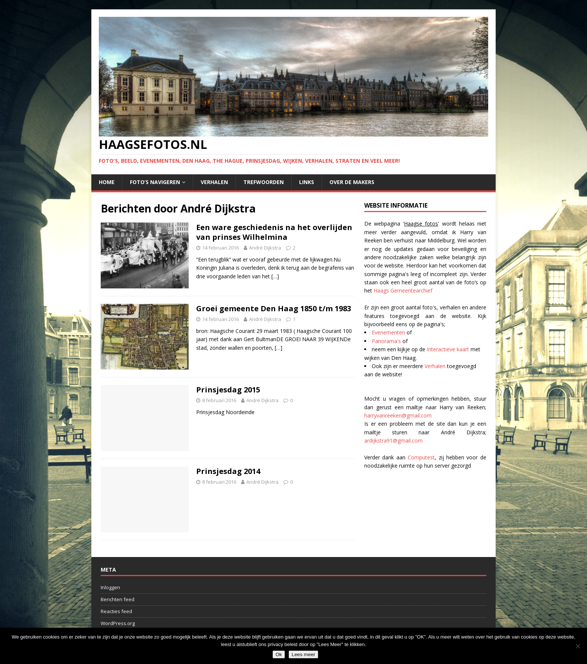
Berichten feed (117, 599)
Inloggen (110, 587)
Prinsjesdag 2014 (228, 471)
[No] (577, 646)
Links (306, 182)
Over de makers (351, 182)
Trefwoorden (263, 182)
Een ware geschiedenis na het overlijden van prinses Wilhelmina (274, 232)
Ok (279, 654)
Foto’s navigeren (155, 182)
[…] (275, 276)
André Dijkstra (265, 247)
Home (107, 182)
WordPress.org (118, 623)
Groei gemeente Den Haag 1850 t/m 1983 (273, 308)
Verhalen (214, 182)
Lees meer (303, 654)
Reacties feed (116, 611)
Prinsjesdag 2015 (228, 390)
